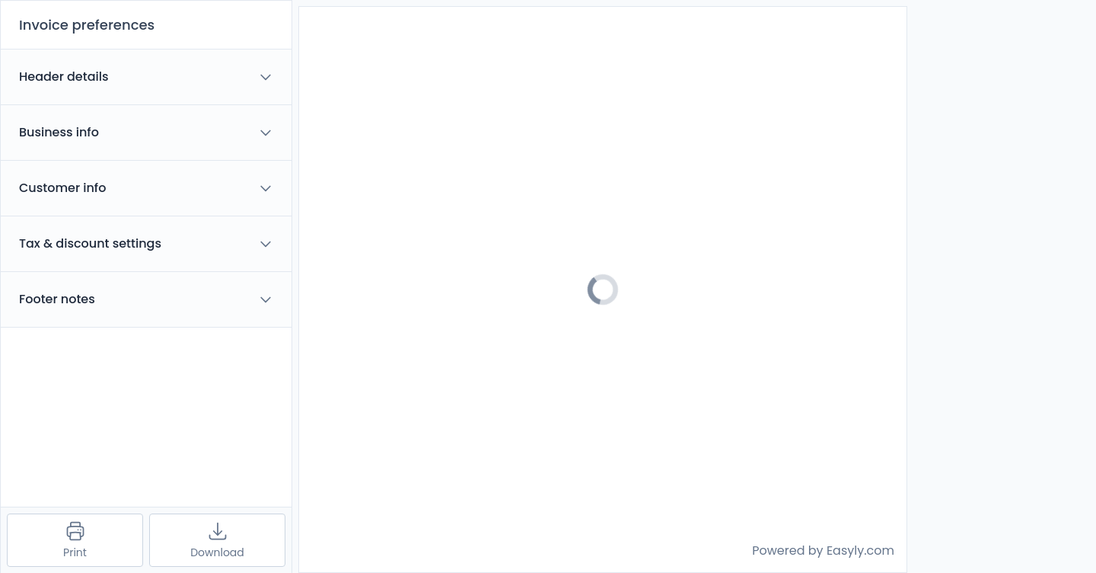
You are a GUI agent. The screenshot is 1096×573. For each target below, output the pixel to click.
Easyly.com (860, 550)
